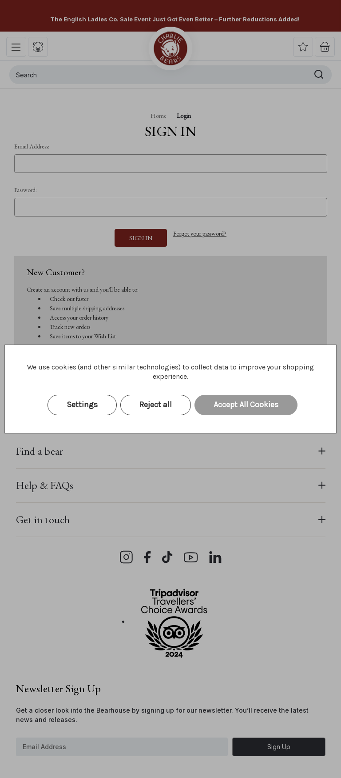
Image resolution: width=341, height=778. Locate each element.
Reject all (155, 404)
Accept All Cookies (246, 404)
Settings (82, 404)
